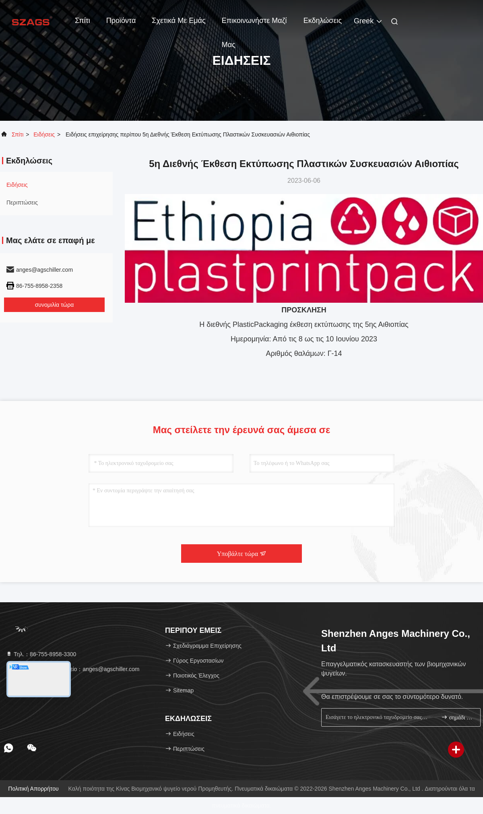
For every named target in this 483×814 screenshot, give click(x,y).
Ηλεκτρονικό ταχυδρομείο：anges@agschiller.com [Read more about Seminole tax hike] (72, 669)
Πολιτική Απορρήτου (33, 788)
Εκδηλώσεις (322, 21)
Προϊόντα (121, 21)
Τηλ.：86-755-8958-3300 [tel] (41, 654)
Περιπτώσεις (22, 202)
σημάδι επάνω (457, 717)
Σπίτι (82, 21)
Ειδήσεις (44, 134)
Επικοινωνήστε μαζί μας (254, 25)
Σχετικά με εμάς (178, 21)
